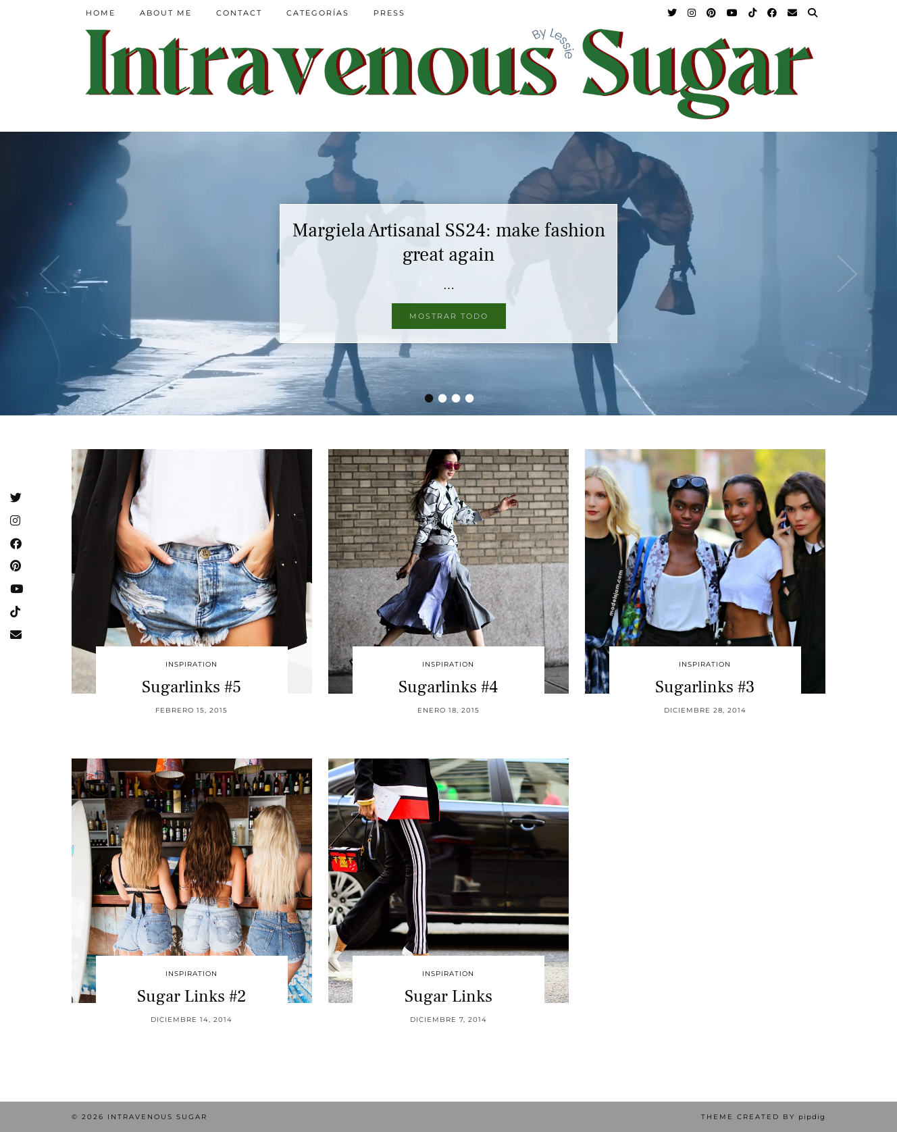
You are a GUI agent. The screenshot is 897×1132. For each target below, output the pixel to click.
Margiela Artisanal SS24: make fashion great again (448, 242)
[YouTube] (733, 13)
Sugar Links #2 (192, 996)
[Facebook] (772, 13)
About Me (166, 13)
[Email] (793, 13)
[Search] (813, 13)
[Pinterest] (712, 13)
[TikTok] (753, 13)
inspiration (191, 664)
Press (389, 13)
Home (101, 13)
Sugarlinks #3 (705, 687)
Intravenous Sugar (157, 1116)
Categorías (317, 13)
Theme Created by (763, 1116)
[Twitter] (672, 13)
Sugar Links (448, 996)
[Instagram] (692, 13)
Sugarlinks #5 (191, 687)
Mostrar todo (448, 316)
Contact (239, 13)
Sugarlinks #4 (448, 687)
